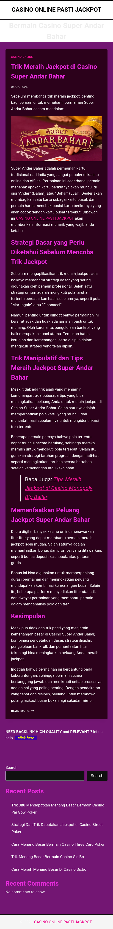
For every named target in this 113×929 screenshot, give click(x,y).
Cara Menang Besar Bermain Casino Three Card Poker (58, 844)
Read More (22, 711)
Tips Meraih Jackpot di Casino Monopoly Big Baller (58, 488)
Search (11, 767)
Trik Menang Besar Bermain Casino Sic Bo (47, 856)
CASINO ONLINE (22, 57)
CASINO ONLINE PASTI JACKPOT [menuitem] (45, 218)
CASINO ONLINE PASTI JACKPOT (63, 922)
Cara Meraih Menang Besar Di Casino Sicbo (48, 869)
